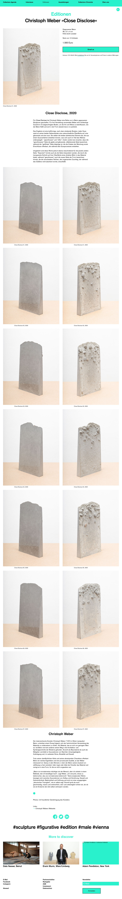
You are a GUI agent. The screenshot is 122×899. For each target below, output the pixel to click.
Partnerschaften (48, 879)
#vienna (101, 827)
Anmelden (91, 891)
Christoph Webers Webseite (45, 808)
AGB (44, 884)
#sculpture (25, 827)
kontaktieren (80, 55)
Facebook (6, 882)
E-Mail (5, 879)
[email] (101, 883)
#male (85, 827)
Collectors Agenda (9, 2)
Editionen (46, 2)
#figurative (48, 827)
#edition (69, 827)
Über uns (105, 2)
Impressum (47, 886)
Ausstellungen (64, 2)
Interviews (29, 2)
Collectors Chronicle (85, 2)
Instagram (6, 884)
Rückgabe (46, 882)
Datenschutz (47, 888)
